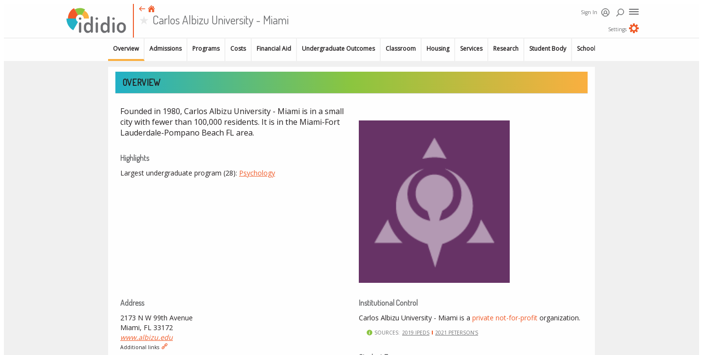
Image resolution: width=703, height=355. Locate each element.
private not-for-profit (504, 317)
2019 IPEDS (415, 332)
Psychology (257, 173)
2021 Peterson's (456, 332)
